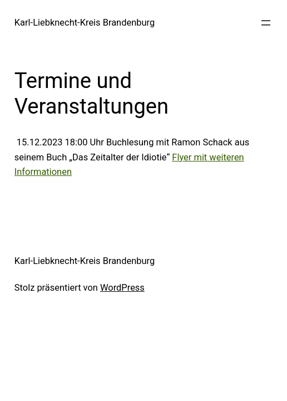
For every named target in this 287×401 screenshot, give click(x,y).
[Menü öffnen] (266, 23)
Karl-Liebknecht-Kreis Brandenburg (84, 22)
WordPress (122, 287)
